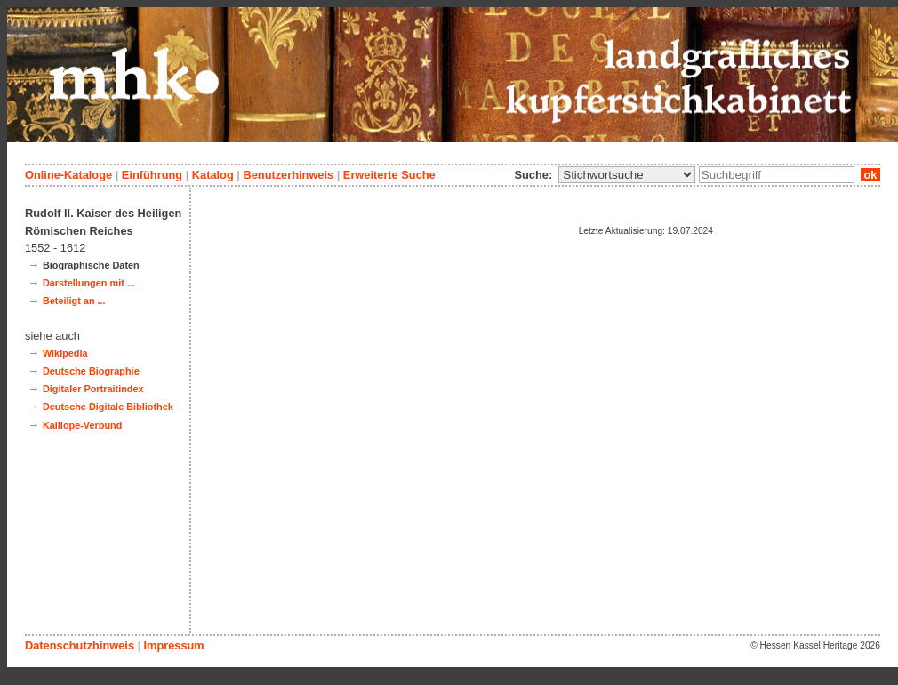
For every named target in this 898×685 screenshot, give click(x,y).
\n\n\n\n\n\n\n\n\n (626, 174)
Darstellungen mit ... (89, 283)
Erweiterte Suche (389, 174)
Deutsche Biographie (91, 371)
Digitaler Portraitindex (93, 388)
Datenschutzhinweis (79, 645)
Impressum (173, 645)
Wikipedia (65, 353)
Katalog (213, 174)
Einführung (152, 174)
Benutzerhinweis (288, 174)
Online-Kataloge (68, 174)
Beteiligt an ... (74, 300)
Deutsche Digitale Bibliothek (108, 406)
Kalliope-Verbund (82, 425)
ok (870, 174)
